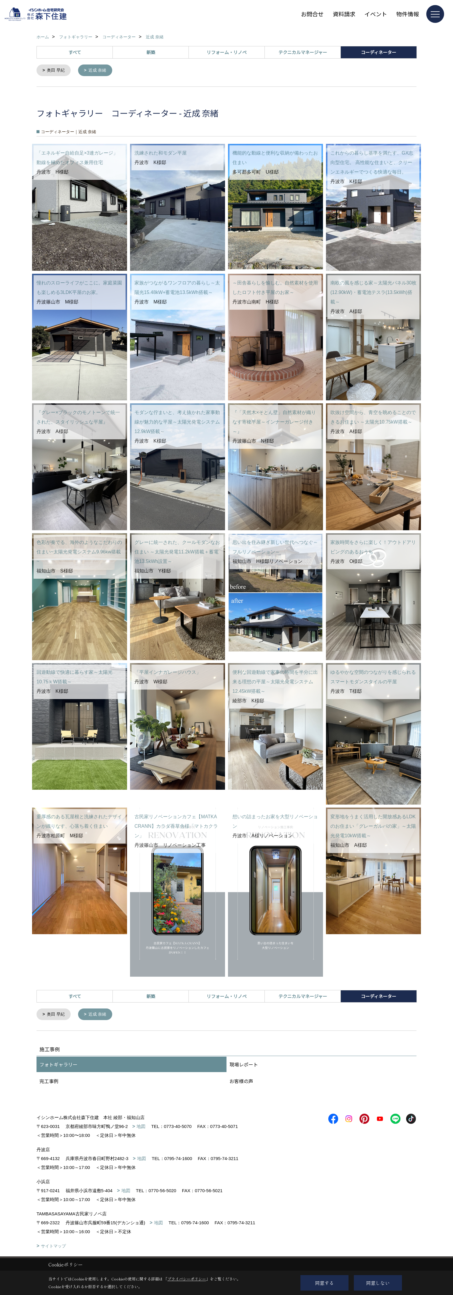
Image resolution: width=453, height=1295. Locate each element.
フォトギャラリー (58, 1065)
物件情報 (407, 14)
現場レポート (243, 1065)
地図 (141, 1127)
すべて (74, 52)
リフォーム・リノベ (227, 52)
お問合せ (312, 14)
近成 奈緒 (100, 70)
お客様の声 (241, 1082)
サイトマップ (53, 1247)
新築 (150, 52)
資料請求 (344, 14)
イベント (376, 14)
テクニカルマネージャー (302, 52)
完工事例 (48, 1082)
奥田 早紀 (56, 70)
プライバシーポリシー (186, 1279)
